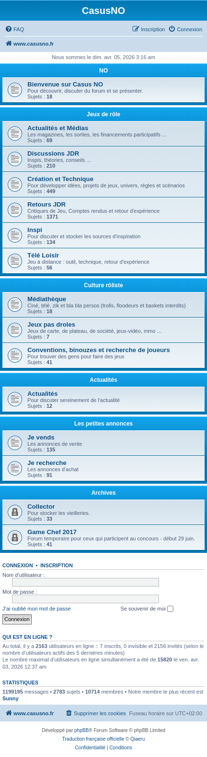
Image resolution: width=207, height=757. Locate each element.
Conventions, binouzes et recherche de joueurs (98, 350)
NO (103, 70)
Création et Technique (60, 179)
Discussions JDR (53, 153)
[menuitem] (14, 29)
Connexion (17, 565)
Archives (103, 492)
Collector (41, 506)
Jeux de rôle (103, 114)
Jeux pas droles (51, 324)
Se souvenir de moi (147, 609)
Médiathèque (46, 299)
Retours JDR (46, 204)
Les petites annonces (103, 423)
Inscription (56, 565)
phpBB (81, 730)
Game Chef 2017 (52, 532)
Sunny (10, 698)
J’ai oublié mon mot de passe (36, 608)
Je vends (40, 437)
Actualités (103, 380)
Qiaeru (137, 739)
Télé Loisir (43, 255)
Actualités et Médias (57, 128)
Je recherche (46, 462)
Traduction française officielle (93, 739)
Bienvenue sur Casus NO (65, 84)
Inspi (34, 229)
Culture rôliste (103, 285)
